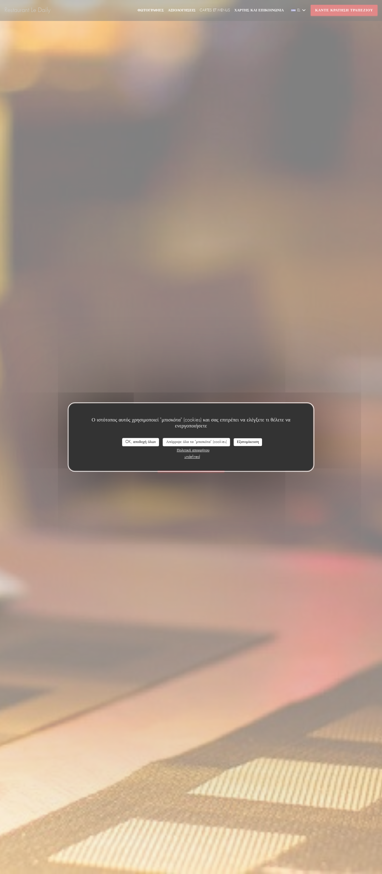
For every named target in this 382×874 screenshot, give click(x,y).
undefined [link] (192, 457)
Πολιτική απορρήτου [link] (193, 450)
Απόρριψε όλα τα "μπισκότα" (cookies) (196, 442)
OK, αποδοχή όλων (140, 442)
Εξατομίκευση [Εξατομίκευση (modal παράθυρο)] (248, 442)
